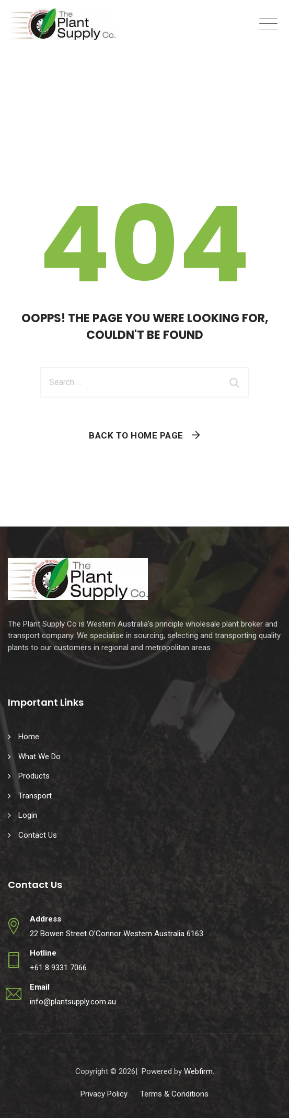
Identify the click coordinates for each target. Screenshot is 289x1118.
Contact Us (37, 835)
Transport (35, 796)
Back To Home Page (136, 435)
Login (27, 815)
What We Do (39, 756)
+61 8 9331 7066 (58, 967)
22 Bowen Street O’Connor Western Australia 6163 (116, 933)
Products (34, 776)
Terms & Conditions (174, 1094)
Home (28, 736)
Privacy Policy (104, 1094)
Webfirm (198, 1071)
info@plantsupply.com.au (73, 1001)
